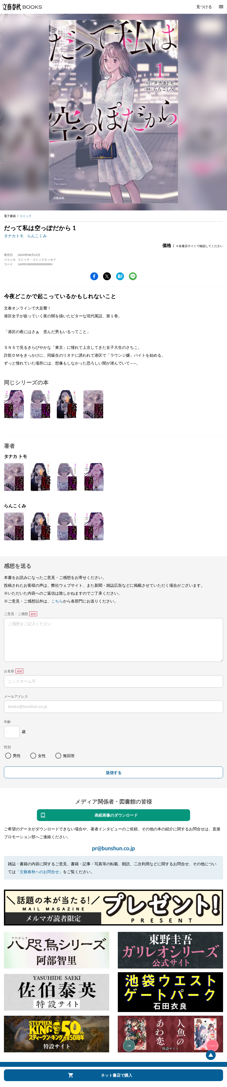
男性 (17, 755)
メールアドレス (16, 696)
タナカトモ (14, 235)
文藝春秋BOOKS (22, 7)
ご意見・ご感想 (16, 614)
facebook (94, 276)
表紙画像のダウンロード (116, 815)
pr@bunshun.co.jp (113, 848)
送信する (113, 773)
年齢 (7, 722)
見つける (204, 6)
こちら (57, 601)
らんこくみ (37, 235)
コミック (25, 216)
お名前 (9, 671)
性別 (7, 747)
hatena (120, 276)
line (133, 276)
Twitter (107, 276)
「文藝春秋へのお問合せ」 (39, 871)
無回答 (69, 755)
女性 (42, 755)
